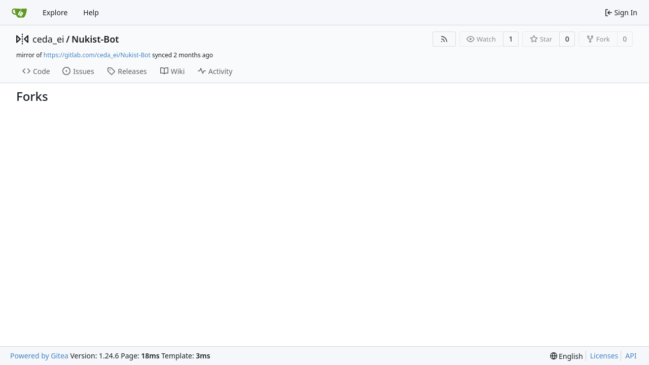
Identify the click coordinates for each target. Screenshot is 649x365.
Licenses (604, 355)
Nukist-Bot (95, 39)
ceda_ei (48, 39)
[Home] (19, 13)
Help (91, 12)
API (630, 355)
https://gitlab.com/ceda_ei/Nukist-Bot (97, 55)
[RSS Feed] (444, 39)
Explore (55, 12)
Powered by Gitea (39, 355)
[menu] (566, 356)
